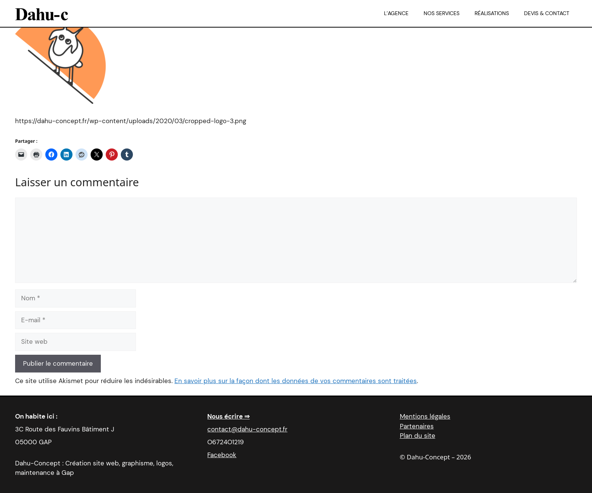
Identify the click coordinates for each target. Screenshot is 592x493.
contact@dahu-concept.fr (247, 429)
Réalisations (492, 13)
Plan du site (417, 435)
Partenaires (417, 426)
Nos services (441, 13)
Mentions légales (425, 416)
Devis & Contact (546, 13)
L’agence (396, 13)
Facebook (221, 455)
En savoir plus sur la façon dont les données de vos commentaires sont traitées (295, 381)
